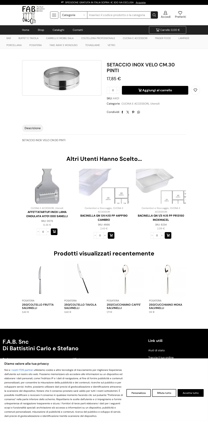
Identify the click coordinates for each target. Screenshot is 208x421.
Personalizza (139, 393)
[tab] (32, 128)
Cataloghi (58, 30)
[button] (54, 231)
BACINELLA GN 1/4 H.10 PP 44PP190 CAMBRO (103, 218)
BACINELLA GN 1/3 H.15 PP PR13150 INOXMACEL (161, 218)
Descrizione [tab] (33, 128)
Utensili (156, 103)
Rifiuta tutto (164, 393)
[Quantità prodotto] (113, 90)
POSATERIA (35, 45)
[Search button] (154, 15)
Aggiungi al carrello (157, 90)
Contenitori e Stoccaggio (98, 208)
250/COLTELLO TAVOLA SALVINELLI (80, 306)
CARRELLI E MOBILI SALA (60, 38)
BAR (8, 38)
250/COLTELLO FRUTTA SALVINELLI (38, 306)
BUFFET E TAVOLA (28, 38)
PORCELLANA (14, 45)
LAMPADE (183, 38)
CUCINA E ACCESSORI (135, 38)
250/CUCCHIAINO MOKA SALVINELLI (165, 306)
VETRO (111, 45)
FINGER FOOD (163, 38)
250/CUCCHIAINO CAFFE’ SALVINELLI (124, 306)
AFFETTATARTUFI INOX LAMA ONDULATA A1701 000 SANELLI (47, 214)
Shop (41, 30)
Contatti (78, 30)
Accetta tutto (191, 393)
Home (25, 30)
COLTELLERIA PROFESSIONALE (98, 38)
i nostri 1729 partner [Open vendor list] (22, 370)
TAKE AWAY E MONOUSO (63, 45)
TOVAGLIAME (92, 45)
